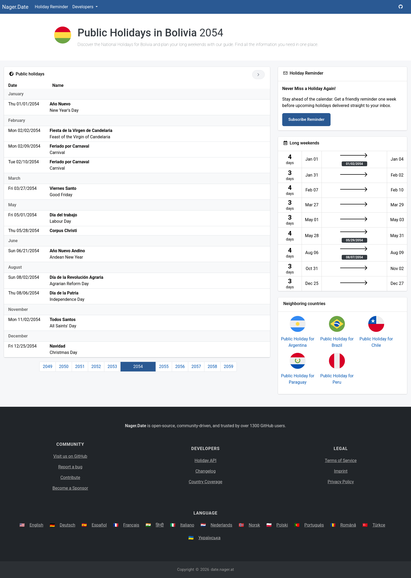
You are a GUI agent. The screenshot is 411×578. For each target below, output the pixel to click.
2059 (228, 366)
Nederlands (221, 525)
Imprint (341, 471)
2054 (138, 366)
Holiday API (205, 460)
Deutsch (67, 525)
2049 (47, 366)
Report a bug (70, 466)
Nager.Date (15, 7)
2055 (164, 366)
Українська (209, 537)
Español (99, 525)
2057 (196, 366)
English (36, 525)
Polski (282, 525)
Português (314, 525)
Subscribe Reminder (306, 119)
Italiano (187, 525)
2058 (212, 366)
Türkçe (379, 525)
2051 (80, 366)
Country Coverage (205, 481)
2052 (96, 366)
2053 (112, 366)
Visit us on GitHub (70, 456)
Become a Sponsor (70, 488)
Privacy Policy (341, 481)
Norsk (254, 525)
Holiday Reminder (51, 6)
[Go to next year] (258, 74)
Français (131, 525)
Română (348, 525)
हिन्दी (160, 525)
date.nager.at (222, 569)
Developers (83, 6)
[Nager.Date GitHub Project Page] (400, 7)
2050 (63, 366)
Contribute (70, 477)
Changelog (205, 471)
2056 (180, 366)
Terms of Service (341, 460)
